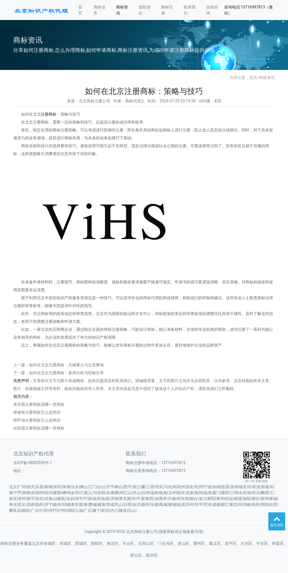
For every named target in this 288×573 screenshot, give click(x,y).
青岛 (123, 498)
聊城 (172, 504)
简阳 (264, 504)
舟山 (137, 492)
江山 (128, 492)
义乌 (92, 492)
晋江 (269, 492)
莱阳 (211, 498)
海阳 (247, 498)
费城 (92, 504)
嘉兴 (269, 486)
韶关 (31, 486)
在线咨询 (212, 10)
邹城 (66, 504)
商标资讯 (122, 10)
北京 (13, 486)
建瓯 (61, 498)
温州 (234, 486)
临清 (181, 504)
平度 (141, 498)
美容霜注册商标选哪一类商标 (38, 404)
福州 (198, 492)
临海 (163, 492)
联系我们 (189, 10)
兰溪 (83, 492)
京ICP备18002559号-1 (32, 462)
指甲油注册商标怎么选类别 (36, 420)
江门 (92, 486)
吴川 (163, 486)
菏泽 (207, 504)
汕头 (75, 486)
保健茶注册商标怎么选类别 (36, 412)
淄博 (158, 498)
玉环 (172, 492)
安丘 (22, 504)
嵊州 (66, 492)
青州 (264, 498)
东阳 (101, 492)
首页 (80, 10)
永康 (110, 492)
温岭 (154, 492)
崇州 (255, 504)
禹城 (163, 504)
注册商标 (49, 114)
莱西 (149, 498)
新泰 (83, 504)
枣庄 (167, 498)
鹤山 (119, 486)
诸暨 (57, 492)
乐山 (132, 510)
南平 (31, 498)
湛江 (137, 486)
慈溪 (225, 486)
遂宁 (96, 510)
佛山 (83, 486)
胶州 (132, 498)
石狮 (260, 492)
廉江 (145, 486)
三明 (234, 492)
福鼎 (105, 498)
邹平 (198, 504)
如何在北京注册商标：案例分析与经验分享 (66, 373)
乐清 (251, 486)
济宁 (48, 504)
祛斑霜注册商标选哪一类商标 (38, 428)
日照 (128, 504)
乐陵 (154, 504)
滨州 (190, 504)
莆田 (225, 492)
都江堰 (227, 504)
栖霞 (238, 498)
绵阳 (70, 510)
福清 (207, 492)
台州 (145, 492)
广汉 (35, 510)
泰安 (75, 504)
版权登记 (144, 10)
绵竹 (52, 510)
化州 (172, 486)
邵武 (39, 498)
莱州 (220, 498)
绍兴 (48, 492)
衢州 (119, 492)
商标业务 (99, 10)
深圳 (57, 486)
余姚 (216, 486)
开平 (110, 486)
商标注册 (167, 10)
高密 (31, 504)
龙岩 (70, 498)
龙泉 (190, 492)
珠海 (66, 486)
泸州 (61, 510)
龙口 (202, 498)
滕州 (176, 498)
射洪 (105, 510)
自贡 (273, 504)
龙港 (260, 486)
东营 (185, 498)
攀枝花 (15, 510)
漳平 (79, 498)
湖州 (39, 492)
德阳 (26, 510)
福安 (96, 498)
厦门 (216, 492)
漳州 (22, 498)
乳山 (119, 504)
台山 (101, 486)
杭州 (198, 486)
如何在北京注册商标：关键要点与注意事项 (66, 365)
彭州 (238, 504)
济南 (114, 498)
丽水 (181, 492)
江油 (79, 510)
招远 (229, 498)
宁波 (207, 486)
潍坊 (255, 498)
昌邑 (39, 504)
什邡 (43, 510)
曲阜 (57, 504)
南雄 (48, 486)
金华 (75, 492)
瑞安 (243, 486)
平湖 (22, 492)
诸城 (273, 498)
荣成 (110, 504)
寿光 (13, 504)
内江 (114, 510)
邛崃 (247, 504)
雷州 (154, 486)
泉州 (251, 492)
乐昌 (39, 486)
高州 (181, 486)
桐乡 (31, 492)
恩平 (128, 486)
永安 (243, 492)
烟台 (193, 498)
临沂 (137, 504)
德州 (145, 504)
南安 (13, 498)
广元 (87, 510)
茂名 (190, 486)
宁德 (87, 498)
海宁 (13, 492)
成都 (216, 504)
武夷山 (50, 498)
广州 (22, 486)
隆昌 (123, 510)
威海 (101, 504)
